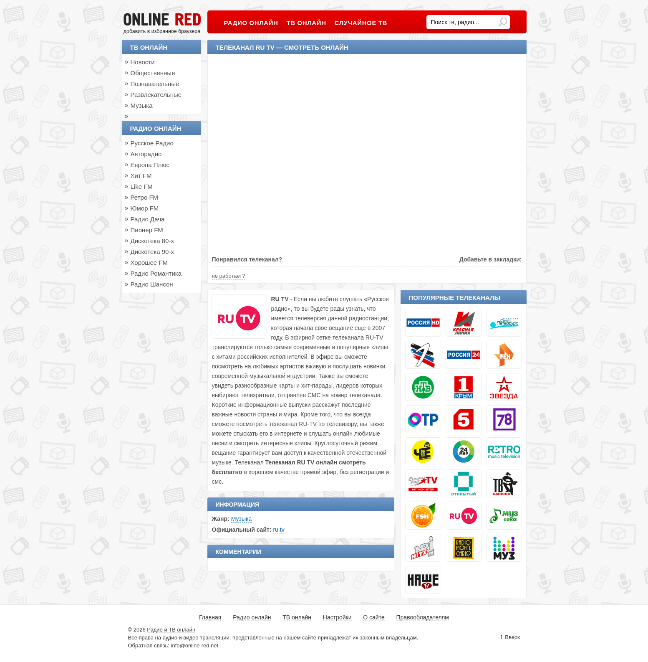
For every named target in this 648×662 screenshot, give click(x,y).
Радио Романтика (156, 273)
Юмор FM (145, 208)
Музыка (241, 518)
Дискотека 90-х (152, 251)
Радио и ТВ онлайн (171, 629)
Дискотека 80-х (152, 240)
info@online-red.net (195, 645)
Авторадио (146, 153)
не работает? (228, 276)
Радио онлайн (156, 128)
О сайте (373, 617)
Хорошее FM (149, 262)
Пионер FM (147, 229)
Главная (210, 617)
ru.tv (278, 529)
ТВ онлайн (149, 47)
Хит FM (141, 175)
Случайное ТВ (361, 22)
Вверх (512, 637)
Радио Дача (148, 219)
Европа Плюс (150, 164)
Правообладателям (422, 617)
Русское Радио (152, 143)
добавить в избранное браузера (162, 31)
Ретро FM (145, 197)
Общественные (153, 72)
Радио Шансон (152, 284)
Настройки (337, 617)
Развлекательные (156, 94)
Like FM (142, 186)
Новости (143, 62)
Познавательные (155, 83)
